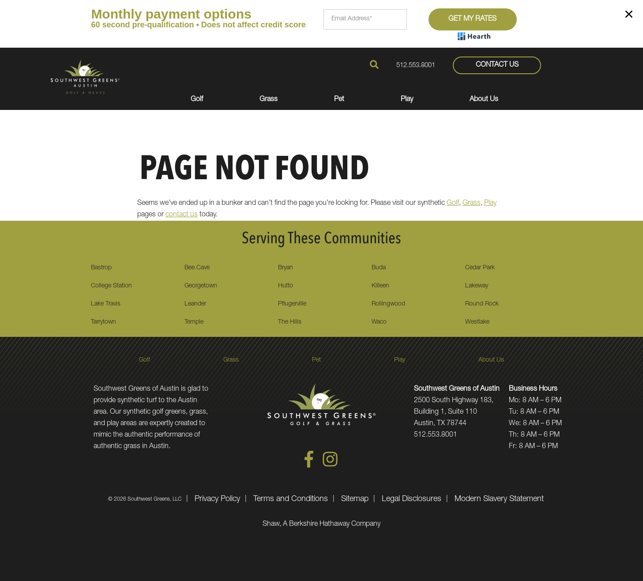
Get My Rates (472, 19)
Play (490, 203)
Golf (453, 203)
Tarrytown (103, 322)
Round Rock (482, 304)
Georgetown (200, 286)
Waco (379, 322)
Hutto (285, 286)
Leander (195, 304)
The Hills (289, 322)
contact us (181, 215)
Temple (193, 322)
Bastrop (101, 268)
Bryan (285, 268)
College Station (111, 286)
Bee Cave (197, 268)
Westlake (477, 322)
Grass (472, 203)
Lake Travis (105, 304)
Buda (379, 268)
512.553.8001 (415, 65)
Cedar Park (480, 268)
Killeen (380, 286)
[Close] (629, 16)
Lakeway (476, 286)
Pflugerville (292, 304)
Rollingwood (388, 304)
